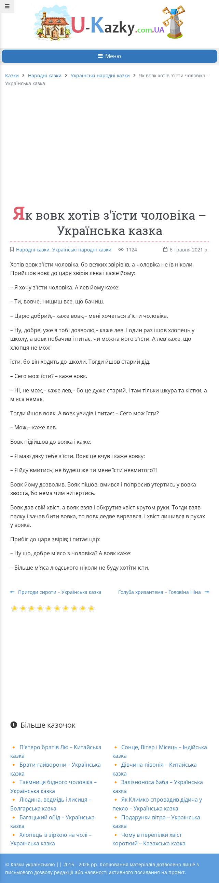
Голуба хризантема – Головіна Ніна (163, 592)
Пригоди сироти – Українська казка (55, 592)
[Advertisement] (109, 142)
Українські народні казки (100, 75)
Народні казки (44, 75)
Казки (12, 75)
